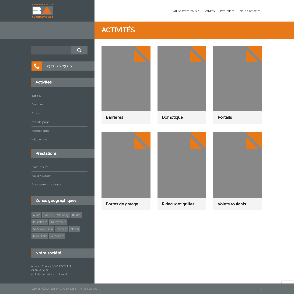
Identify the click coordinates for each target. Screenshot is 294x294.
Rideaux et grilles (178, 204)
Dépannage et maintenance (46, 184)
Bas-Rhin (48, 215)
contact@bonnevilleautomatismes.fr (49, 274)
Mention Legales (88, 289)
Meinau (75, 229)
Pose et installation (41, 176)
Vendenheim (57, 236)
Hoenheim (62, 229)
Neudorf (76, 215)
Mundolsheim (40, 222)
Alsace (36, 215)
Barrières (114, 117)
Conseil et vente (39, 167)
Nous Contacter (250, 11)
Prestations (227, 11)
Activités (209, 11)
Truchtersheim (58, 222)
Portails (225, 117)
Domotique (172, 117)
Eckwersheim (40, 236)
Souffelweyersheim (43, 229)
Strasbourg (62, 215)
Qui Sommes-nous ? (186, 11)
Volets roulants (232, 204)
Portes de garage (122, 204)
